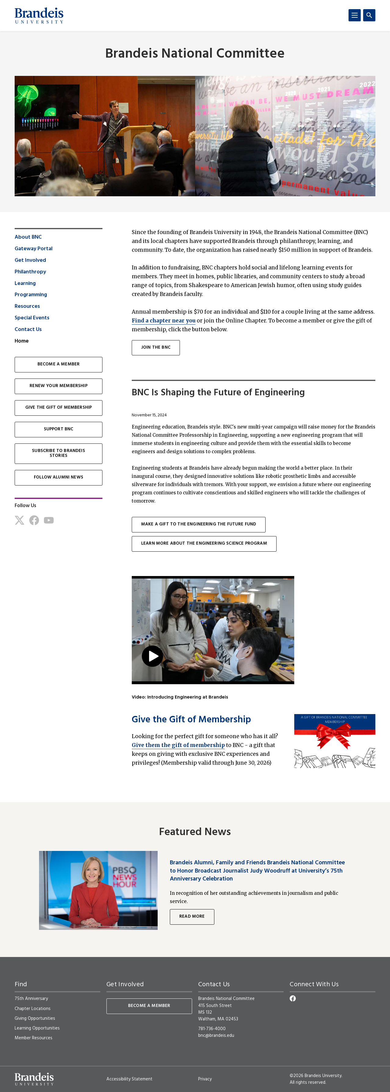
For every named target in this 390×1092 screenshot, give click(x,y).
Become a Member (59, 364)
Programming (31, 295)
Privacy (205, 1079)
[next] (368, 136)
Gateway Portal (33, 249)
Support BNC (58, 429)
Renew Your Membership (58, 385)
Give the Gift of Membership (191, 720)
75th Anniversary (31, 998)
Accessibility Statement (129, 1079)
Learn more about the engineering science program (204, 543)
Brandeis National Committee (195, 54)
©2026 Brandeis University (316, 1076)
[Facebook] (34, 520)
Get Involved (30, 260)
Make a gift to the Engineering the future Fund (198, 524)
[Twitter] (19, 520)
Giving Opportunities (35, 1018)
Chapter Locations (33, 1008)
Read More (192, 916)
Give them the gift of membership (178, 745)
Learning (25, 283)
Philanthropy (30, 272)
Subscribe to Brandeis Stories (58, 453)
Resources (27, 306)
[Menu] (355, 15)
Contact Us (28, 329)
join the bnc (155, 347)
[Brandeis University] (39, 15)
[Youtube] (49, 520)
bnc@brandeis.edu (216, 1035)
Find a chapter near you (163, 320)
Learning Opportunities (37, 1028)
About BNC (28, 237)
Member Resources (33, 1038)
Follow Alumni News (58, 477)
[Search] (369, 15)
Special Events (32, 318)
